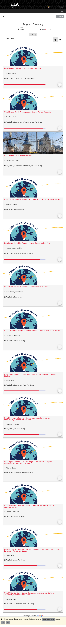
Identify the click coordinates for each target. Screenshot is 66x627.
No (7, 622)
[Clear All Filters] (50, 29)
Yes (3, 622)
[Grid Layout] (55, 39)
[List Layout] (60, 39)
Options (60, 16)
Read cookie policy (48, 619)
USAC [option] (33, 34)
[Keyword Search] (29, 29)
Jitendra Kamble (34, 152)
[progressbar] (24, 84)
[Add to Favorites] (60, 85)
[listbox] (33, 35)
